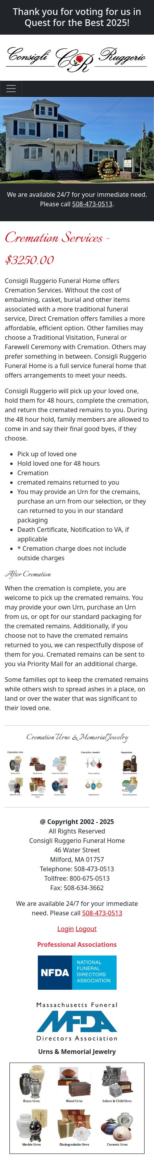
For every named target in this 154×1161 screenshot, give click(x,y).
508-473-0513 (92, 204)
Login (66, 928)
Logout (86, 928)
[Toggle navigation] (11, 88)
